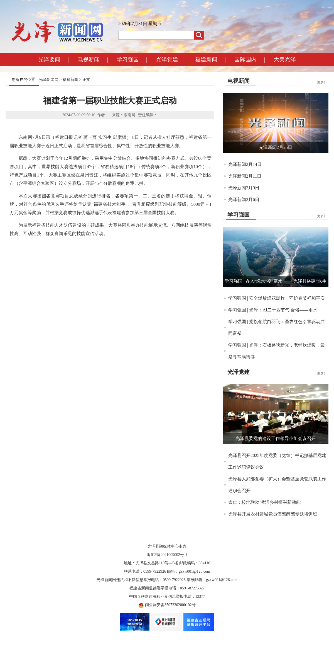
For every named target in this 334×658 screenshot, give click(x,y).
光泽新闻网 (48, 80)
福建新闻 (206, 59)
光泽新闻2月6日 (243, 199)
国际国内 (245, 59)
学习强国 (128, 59)
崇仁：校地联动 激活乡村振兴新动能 (264, 502)
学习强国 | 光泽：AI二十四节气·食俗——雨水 (272, 310)
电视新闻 (88, 59)
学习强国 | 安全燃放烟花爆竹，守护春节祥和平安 (276, 298)
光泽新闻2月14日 (245, 164)
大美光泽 (285, 59)
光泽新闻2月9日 (243, 187)
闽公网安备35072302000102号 (170, 605)
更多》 (322, 82)
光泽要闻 (49, 59)
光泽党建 (167, 59)
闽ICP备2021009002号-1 (167, 555)
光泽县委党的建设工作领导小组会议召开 (275, 438)
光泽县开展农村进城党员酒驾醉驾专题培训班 (272, 514)
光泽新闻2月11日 (244, 176)
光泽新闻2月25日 (275, 147)
